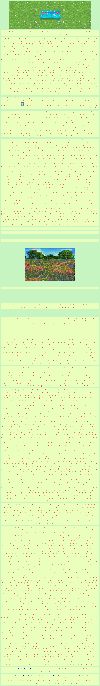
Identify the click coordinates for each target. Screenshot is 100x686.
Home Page (28, 668)
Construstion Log (34, 675)
